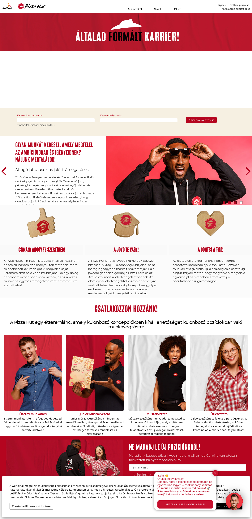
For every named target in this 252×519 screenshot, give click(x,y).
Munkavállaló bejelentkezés (236, 9)
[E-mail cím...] (187, 467)
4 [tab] (241, 202)
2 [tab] (229, 202)
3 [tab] (235, 202)
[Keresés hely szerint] (139, 120)
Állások (157, 9)
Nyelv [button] (222, 5)
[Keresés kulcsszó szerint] (56, 120)
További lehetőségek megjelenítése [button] (36, 125)
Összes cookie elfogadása (223, 506)
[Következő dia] (246, 170)
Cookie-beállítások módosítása (31, 506)
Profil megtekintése (239, 5)
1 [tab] (223, 202)
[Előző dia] (5, 170)
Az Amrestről (135, 9)
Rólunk (177, 9)
